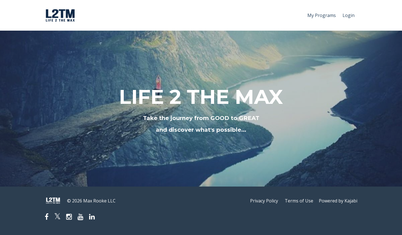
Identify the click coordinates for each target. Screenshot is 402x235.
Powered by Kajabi (338, 201)
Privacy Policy (264, 201)
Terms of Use (299, 201)
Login (349, 15)
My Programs (321, 15)
